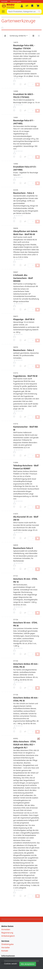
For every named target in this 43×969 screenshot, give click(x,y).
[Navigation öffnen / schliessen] (4, 11)
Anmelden (5, 929)
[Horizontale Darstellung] (39, 36)
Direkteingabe (7, 944)
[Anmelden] (21, 6)
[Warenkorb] (38, 5)
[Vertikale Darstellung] (33, 36)
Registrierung (7, 932)
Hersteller (5, 947)
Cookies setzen (10, 963)
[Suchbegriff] (22, 11)
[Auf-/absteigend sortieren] (5, 36)
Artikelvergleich (8, 936)
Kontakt (4, 950)
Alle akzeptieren (28, 964)
